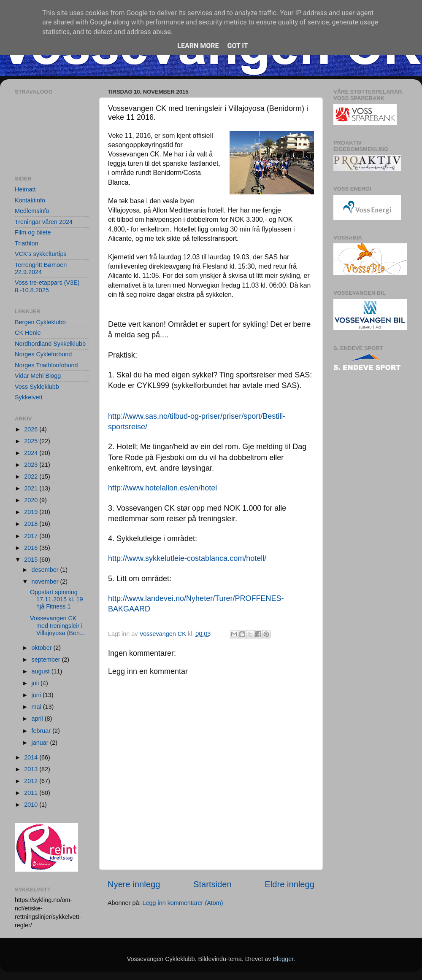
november (46, 581)
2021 (31, 488)
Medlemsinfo (32, 210)
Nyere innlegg (134, 884)
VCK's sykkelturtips (41, 253)
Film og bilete (33, 232)
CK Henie (28, 332)
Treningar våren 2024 (44, 221)
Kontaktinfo (30, 200)
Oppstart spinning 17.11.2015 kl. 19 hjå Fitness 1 (56, 599)
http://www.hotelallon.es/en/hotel (162, 488)
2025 (31, 441)
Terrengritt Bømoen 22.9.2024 (41, 268)
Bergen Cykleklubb (40, 322)
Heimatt (25, 189)
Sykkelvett (29, 397)
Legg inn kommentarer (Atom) (182, 902)
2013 (31, 769)
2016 (31, 547)
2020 (31, 500)
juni (37, 695)
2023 (31, 464)
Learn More (198, 46)
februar (42, 730)
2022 (31, 476)
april (38, 718)
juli (36, 683)
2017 (31, 536)
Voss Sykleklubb (37, 386)
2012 (31, 781)
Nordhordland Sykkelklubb (50, 343)
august (41, 671)
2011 (31, 792)
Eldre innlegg (289, 884)
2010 (31, 804)
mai (37, 706)
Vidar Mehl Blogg (38, 375)
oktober (43, 647)
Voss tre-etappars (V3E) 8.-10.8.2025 (47, 286)
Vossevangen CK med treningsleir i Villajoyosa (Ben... (57, 625)
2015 (31, 559)
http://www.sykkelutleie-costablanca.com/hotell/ (187, 558)
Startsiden (212, 884)
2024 (31, 453)
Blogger (283, 959)
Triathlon (26, 243)
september (47, 659)
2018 (31, 523)
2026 (31, 429)
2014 (31, 757)
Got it (237, 46)
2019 (31, 512)
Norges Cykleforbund (43, 354)
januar (41, 742)
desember (46, 569)
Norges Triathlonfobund (46, 365)
